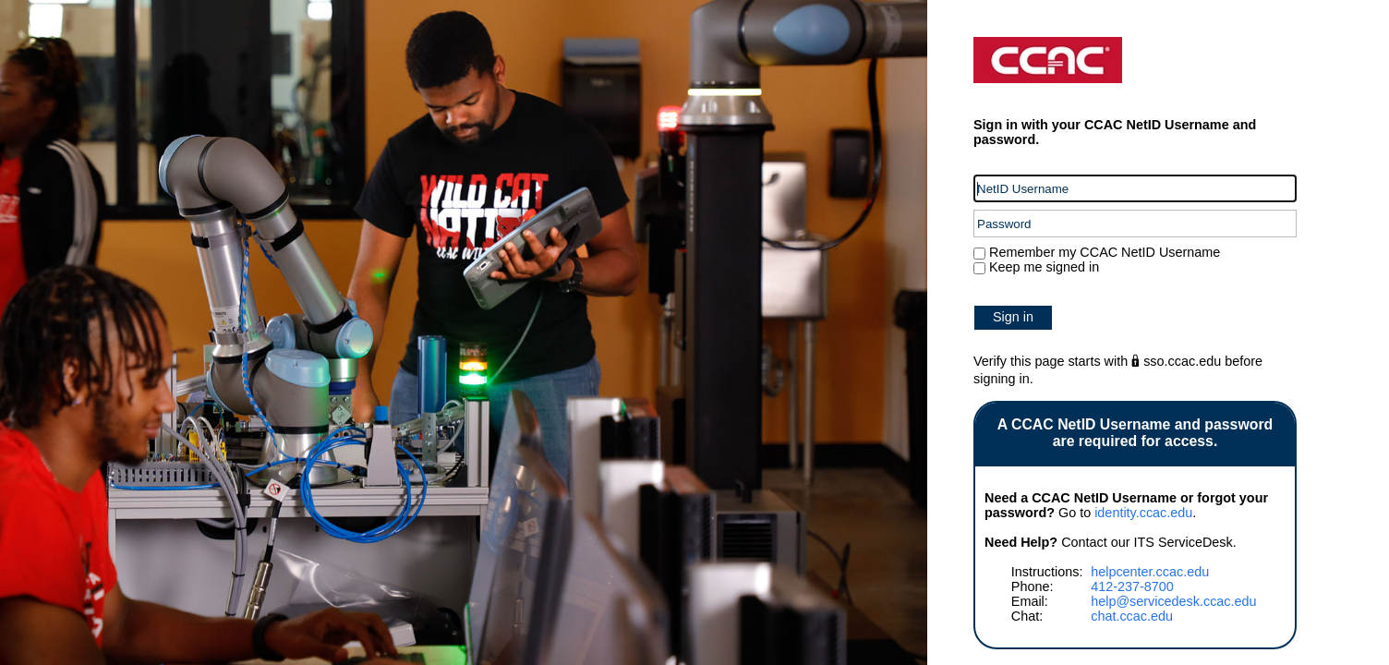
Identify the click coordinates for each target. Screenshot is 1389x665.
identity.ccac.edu (1143, 512)
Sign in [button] (1013, 316)
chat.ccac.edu (1132, 616)
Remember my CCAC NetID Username (1102, 252)
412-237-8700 (1132, 586)
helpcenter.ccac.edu (1150, 571)
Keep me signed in (1044, 267)
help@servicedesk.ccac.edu (1173, 601)
